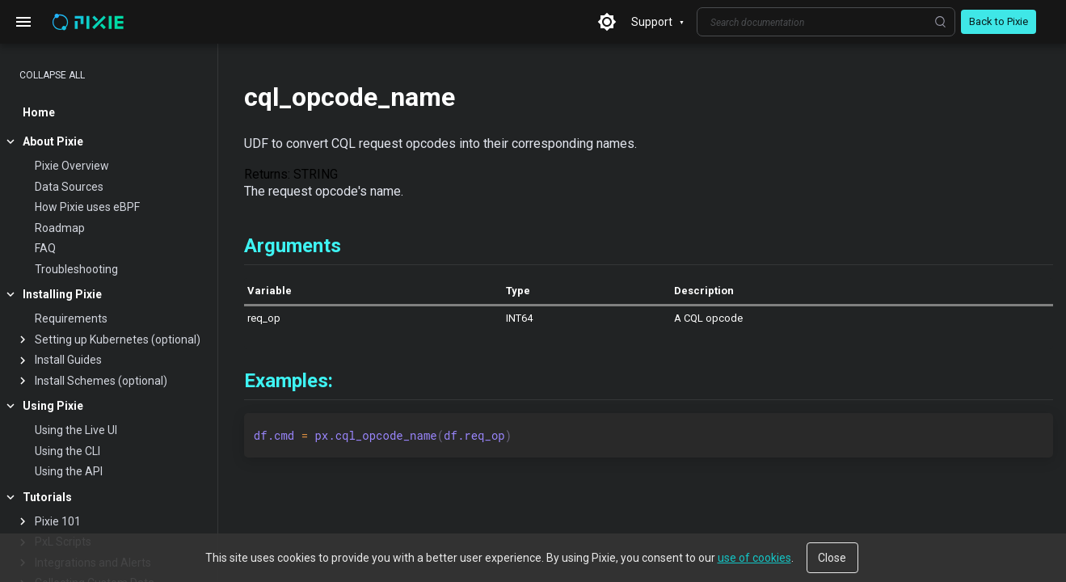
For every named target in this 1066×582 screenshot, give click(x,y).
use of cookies (754, 557)
